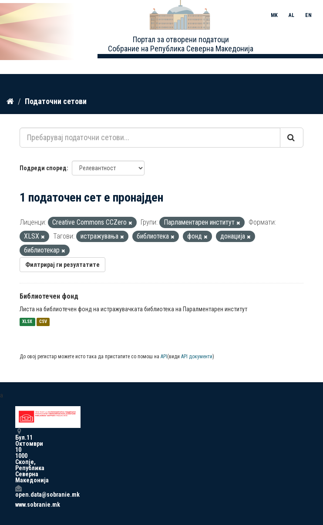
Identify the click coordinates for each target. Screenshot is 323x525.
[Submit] (291, 138)
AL (291, 15)
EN (308, 15)
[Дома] (10, 101)
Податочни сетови (56, 101)
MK (274, 15)
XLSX (27, 322)
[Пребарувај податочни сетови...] (150, 138)
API (164, 356)
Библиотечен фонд (49, 296)
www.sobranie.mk (18, 504)
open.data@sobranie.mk (18, 491)
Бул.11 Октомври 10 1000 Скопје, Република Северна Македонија (18, 455)
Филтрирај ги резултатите (62, 264)
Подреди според (43, 168)
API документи (196, 356)
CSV (43, 322)
